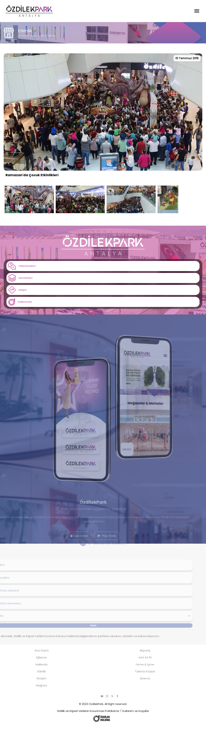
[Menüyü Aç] (196, 11)
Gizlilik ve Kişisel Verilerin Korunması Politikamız (88, 719)
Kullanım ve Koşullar (135, 719)
